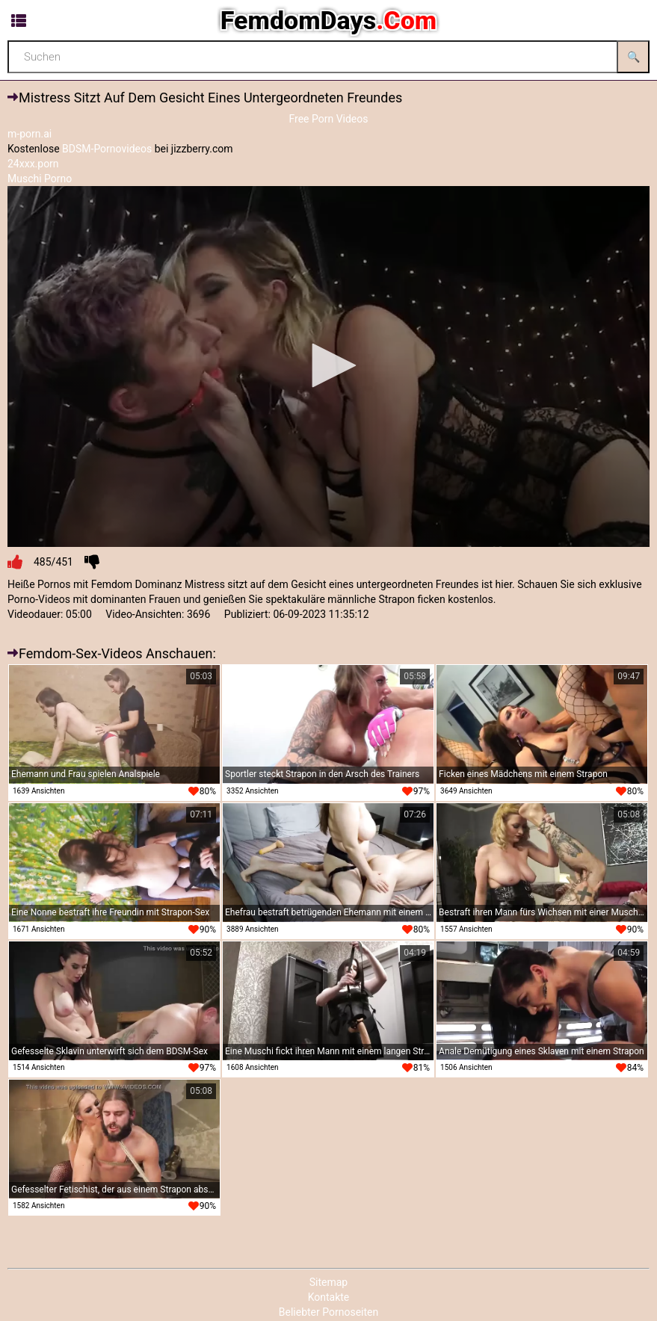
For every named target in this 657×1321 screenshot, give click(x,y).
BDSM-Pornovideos (107, 149)
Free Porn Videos (328, 119)
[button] (329, 365)
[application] (328, 366)
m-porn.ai (29, 134)
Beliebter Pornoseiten (328, 1312)
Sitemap (328, 1282)
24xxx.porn (33, 164)
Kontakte (329, 1297)
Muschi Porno (39, 179)
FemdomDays (328, 20)
